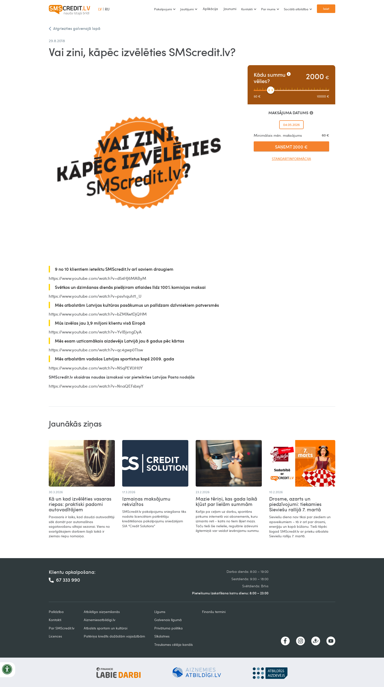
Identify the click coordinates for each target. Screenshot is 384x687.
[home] (69, 9)
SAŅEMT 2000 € (291, 147)
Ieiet (326, 8)
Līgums (159, 611)
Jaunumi (230, 8)
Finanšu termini (214, 611)
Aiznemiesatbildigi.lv (99, 619)
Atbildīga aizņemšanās (102, 611)
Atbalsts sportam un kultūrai (105, 628)
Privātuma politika (168, 628)
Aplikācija (210, 8)
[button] (165, 9)
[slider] (270, 90)
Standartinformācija (291, 158)
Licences (55, 636)
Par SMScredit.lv (61, 628)
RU (107, 9)
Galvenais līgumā (168, 619)
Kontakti (55, 619)
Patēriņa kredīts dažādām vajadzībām (114, 636)
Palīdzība (56, 611)
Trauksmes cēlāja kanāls (173, 644)
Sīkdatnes (161, 636)
